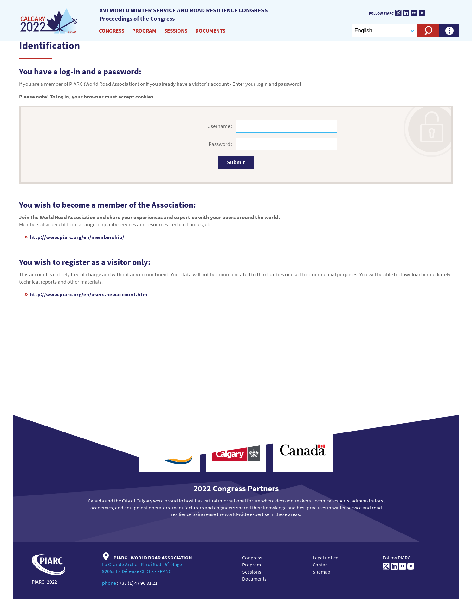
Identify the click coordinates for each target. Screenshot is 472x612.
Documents (210, 30)
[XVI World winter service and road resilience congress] (49, 21)
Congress (111, 30)
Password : (221, 144)
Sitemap (321, 572)
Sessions (175, 30)
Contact (321, 564)
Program (144, 30)
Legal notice (325, 557)
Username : (220, 126)
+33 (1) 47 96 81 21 (138, 583)
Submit (236, 162)
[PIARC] (446, 11)
